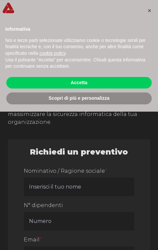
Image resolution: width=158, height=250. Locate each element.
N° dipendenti (43, 205)
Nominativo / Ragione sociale (65, 171)
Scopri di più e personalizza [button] (78, 98)
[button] (149, 10)
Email (33, 239)
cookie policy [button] (53, 53)
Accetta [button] (79, 82)
